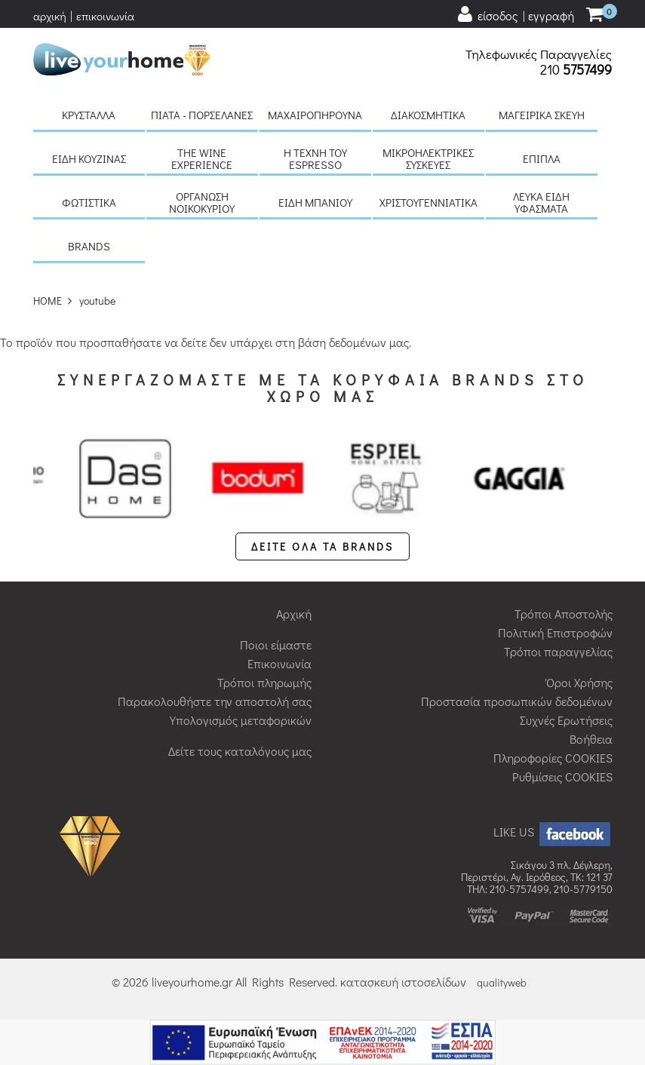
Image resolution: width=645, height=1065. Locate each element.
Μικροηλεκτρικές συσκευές (428, 158)
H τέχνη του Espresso (315, 158)
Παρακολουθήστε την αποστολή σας (215, 701)
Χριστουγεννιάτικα (428, 202)
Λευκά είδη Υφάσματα (541, 202)
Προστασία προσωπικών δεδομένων (517, 701)
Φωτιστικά (89, 202)
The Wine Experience (201, 158)
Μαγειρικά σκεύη (542, 114)
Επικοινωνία (279, 663)
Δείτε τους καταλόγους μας (240, 751)
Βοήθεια (591, 739)
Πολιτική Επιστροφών (555, 632)
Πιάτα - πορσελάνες (202, 114)
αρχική (49, 15)
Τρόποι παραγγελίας (558, 651)
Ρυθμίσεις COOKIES (562, 776)
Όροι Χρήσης (579, 682)
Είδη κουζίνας (89, 158)
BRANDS (89, 245)
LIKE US (553, 831)
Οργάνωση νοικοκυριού (202, 202)
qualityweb (502, 982)
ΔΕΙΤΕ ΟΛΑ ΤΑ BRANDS (322, 546)
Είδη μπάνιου (315, 202)
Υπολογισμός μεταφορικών (241, 720)
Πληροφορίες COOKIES (553, 758)
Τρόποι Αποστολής (563, 614)
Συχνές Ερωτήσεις (566, 720)
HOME (47, 300)
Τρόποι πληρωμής (264, 682)
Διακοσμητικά (428, 114)
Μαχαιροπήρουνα (315, 114)
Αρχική (294, 614)
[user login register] (515, 14)
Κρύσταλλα (88, 114)
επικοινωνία (105, 15)
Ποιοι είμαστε (276, 644)
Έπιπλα (542, 158)
